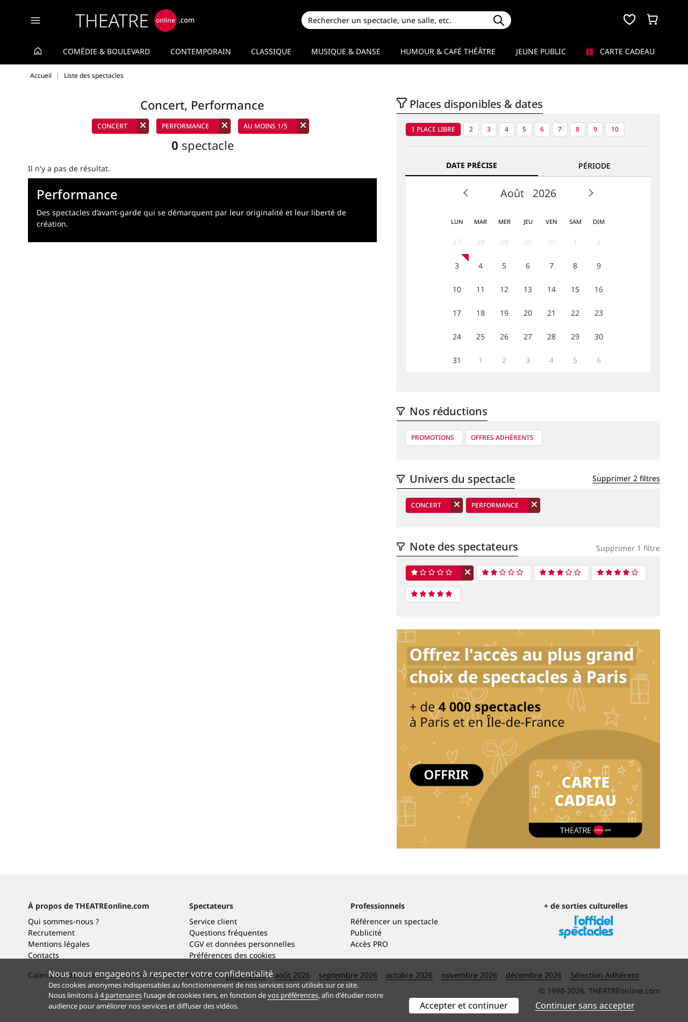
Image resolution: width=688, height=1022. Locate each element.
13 (528, 289)
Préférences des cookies (232, 955)
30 (528, 242)
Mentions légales (59, 944)
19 (504, 313)
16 (598, 289)
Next (591, 193)
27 (457, 242)
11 (480, 289)
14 (551, 289)
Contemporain (200, 51)
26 (504, 336)
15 (575, 289)
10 (615, 129)
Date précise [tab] (471, 165)
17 (457, 313)
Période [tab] (594, 166)
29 (504, 242)
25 (480, 336)
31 (551, 242)
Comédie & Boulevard (106, 51)
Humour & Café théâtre (448, 51)
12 (504, 289)
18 (480, 313)
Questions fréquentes (228, 932)
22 (575, 313)
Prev (466, 193)
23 (598, 313)
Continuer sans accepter (585, 1005)
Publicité (366, 932)
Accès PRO (369, 944)
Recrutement (51, 932)
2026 (544, 193)
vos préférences (293, 995)
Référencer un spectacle (394, 921)
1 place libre (433, 129)
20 (528, 313)
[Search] (394, 20)
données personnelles (255, 944)
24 (457, 336)
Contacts (43, 955)
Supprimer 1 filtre (628, 548)
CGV (196, 944)
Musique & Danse (346, 51)
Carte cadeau (620, 51)
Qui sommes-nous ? (63, 921)
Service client (213, 921)
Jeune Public (541, 51)
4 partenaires (121, 995)
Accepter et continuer (464, 1005)
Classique (271, 51)
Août (512, 193)
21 (551, 313)
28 (480, 242)
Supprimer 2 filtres (626, 478)
